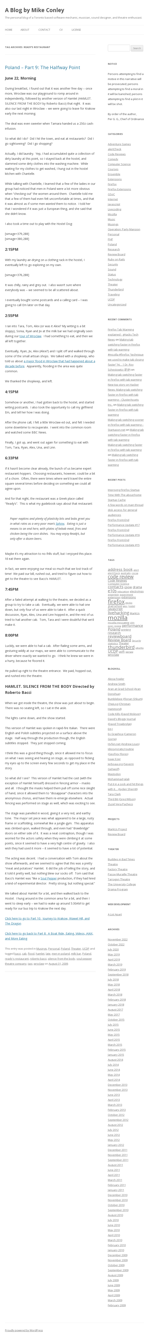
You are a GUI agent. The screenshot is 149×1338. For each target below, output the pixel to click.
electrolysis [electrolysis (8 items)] (137, 591)
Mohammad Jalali (118, 779)
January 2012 (116, 1145)
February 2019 (117, 969)
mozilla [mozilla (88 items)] (118, 617)
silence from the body (61, 958)
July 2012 (113, 1130)
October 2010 (116, 1205)
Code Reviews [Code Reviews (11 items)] (117, 580)
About (25, 30)
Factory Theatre (118, 869)
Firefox (112, 184)
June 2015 (114, 1029)
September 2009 (118, 1270)
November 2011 (118, 1155)
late (48, 953)
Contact (44, 30)
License (76, 30)
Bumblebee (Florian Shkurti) (125, 699)
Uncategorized (117, 304)
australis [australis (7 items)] (126, 573)
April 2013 (114, 1100)
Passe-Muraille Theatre (122, 874)
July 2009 (113, 1280)
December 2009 (117, 1255)
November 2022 (118, 939)
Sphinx (60, 524)
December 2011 (117, 1150)
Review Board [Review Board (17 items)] (119, 639)
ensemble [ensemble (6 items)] (113, 594)
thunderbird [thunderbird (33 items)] (121, 647)
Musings (41, 948)
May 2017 (114, 1014)
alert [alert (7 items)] (136, 569)
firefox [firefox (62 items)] (116, 601)
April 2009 (114, 1295)
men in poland (61, 953)
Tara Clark (114, 794)
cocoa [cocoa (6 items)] (135, 573)
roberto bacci (38, 958)
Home (8, 30)
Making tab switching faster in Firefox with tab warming (124, 344)
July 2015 (113, 1024)
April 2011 (114, 1175)
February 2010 (117, 1245)
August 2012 (115, 1125)
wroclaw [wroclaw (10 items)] (113, 655)
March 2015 (115, 1045)
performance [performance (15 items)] (132, 625)
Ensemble (114, 174)
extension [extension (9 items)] (114, 597)
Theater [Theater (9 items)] (124, 643)
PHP (110, 239)
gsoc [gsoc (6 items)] (125, 606)
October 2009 (116, 1265)
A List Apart (115, 914)
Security (113, 264)
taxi (30, 963)
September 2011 (118, 1160)
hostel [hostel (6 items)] (131, 606)
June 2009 (114, 1285)
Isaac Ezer (114, 759)
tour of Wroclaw (30, 336)
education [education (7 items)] (123, 591)
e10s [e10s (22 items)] (112, 591)
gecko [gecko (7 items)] (129, 602)
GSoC (111, 194)
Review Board (116, 254)
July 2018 (113, 979)
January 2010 (116, 1250)
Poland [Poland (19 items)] (114, 629)
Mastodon (114, 774)
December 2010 (117, 1195)
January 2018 (116, 1004)
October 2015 (116, 1019)
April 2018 (114, 989)
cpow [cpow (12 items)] (128, 587)
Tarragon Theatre (119, 879)
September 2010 (118, 1210)
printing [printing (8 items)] (126, 629)
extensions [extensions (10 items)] (128, 597)
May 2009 (114, 1290)
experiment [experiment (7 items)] (126, 594)
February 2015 (117, 1050)
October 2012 (116, 1115)
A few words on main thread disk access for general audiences (125, 510)
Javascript (114, 204)
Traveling (113, 294)
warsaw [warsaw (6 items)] (129, 651)
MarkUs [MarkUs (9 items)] (135, 613)
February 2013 (117, 1110)
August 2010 (115, 1215)
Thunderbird (116, 289)
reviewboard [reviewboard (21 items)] (120, 636)
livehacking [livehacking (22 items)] (118, 613)
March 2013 (115, 1105)
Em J (110, 729)
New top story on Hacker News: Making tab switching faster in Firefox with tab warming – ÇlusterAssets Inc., (125, 395)
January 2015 (116, 1055)
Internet (113, 199)
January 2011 (116, 1190)
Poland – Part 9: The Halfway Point (42, 67)
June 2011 (114, 1170)
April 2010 (114, 1235)
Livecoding (114, 209)
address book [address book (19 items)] (120, 569)
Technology (115, 279)
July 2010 (113, 1220)
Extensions (115, 179)
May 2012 (114, 1140)
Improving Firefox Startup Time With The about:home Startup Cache (125, 495)
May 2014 (114, 1075)
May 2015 (114, 1034)
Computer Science (119, 164)
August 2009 (115, 1275)
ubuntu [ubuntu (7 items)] (139, 647)
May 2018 (114, 984)
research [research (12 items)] (114, 633)
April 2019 (114, 959)
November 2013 (118, 1090)
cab (24, 953)
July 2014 (113, 1065)
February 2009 (117, 1305)
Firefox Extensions (119, 189)
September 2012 (118, 1120)
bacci (17, 953)
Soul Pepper (49, 878)
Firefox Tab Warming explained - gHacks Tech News (123, 334)
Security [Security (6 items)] (136, 640)
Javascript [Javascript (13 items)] (115, 609)
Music (111, 219)
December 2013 (117, 1085)
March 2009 (115, 1300)
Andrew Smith (116, 684)
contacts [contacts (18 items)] (115, 586)
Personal (54, 948)
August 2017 (115, 1009)
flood (31, 953)
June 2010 (114, 1225)
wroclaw (39, 963)
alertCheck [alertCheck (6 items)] (114, 573)
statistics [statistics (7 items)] (113, 643)
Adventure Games (119, 144)
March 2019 (115, 964)
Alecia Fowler (116, 679)
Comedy (113, 159)
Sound (112, 269)
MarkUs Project (117, 829)
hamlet (40, 953)
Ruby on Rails (116, 259)
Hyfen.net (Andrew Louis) (123, 744)
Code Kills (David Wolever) (124, 714)
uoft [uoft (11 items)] (122, 651)
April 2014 (114, 1080)
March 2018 (115, 994)
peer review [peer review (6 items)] (114, 626)
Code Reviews (117, 154)
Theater (76, 948)
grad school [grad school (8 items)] (115, 606)
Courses (113, 169)
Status (112, 274)
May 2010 (114, 1230)
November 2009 (118, 1260)
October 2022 (116, 944)
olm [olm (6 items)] (132, 622)
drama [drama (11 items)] (137, 587)
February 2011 (117, 1185)
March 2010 (115, 1240)
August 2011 (115, 1165)
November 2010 (118, 1200)
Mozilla (112, 214)
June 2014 (114, 1070)
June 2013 (114, 1095)
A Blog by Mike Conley (34, 10)
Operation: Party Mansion (124, 229)
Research (114, 249)
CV (61, 30)
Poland (65, 948)
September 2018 (118, 974)
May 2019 (114, 954)
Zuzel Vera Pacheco (120, 804)
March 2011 (115, 1180)
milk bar (76, 953)
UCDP (85, 948)
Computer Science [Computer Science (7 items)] (118, 583)
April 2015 (114, 1040)
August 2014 (115, 1060)
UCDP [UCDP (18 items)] (113, 651)
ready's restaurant (17, 958)
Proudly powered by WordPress (24, 1330)
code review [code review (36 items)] (121, 576)
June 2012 (114, 1135)
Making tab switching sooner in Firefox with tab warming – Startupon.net (126, 425)
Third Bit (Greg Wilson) (121, 799)
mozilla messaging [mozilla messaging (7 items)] (118, 622)
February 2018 (117, 999)
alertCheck (114, 149)
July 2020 (113, 949)
